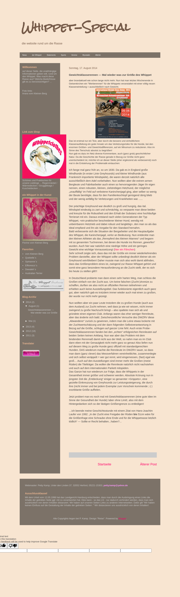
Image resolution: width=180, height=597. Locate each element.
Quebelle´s (30, 257)
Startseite (104, 464)
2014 (29, 302)
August (32, 306)
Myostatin (86, 55)
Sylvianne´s (31, 261)
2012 (29, 331)
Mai (31, 321)
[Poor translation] (12, 546)
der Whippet (36, 55)
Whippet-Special (75, 27)
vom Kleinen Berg (34, 254)
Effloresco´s (31, 265)
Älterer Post (148, 464)
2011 (29, 335)
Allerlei (98, 55)
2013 (29, 326)
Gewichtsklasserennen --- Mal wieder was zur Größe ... (42, 313)
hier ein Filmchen (124, 249)
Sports (63, 55)
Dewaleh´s (30, 269)
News (24, 55)
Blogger (122, 518)
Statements (51, 55)
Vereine (74, 55)
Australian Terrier (33, 273)
